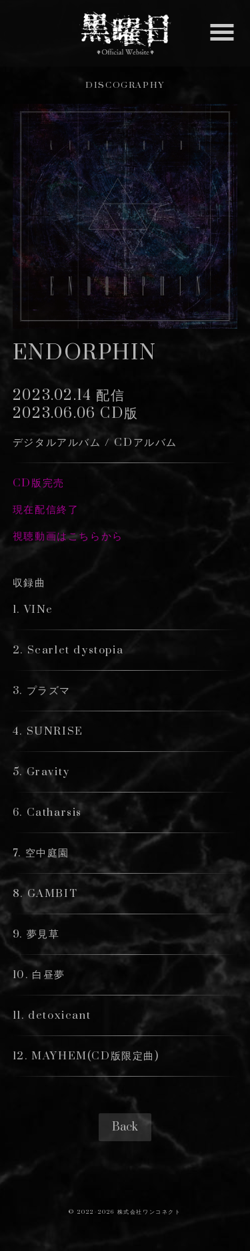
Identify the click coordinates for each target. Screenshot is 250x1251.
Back (125, 1127)
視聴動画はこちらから (68, 536)
